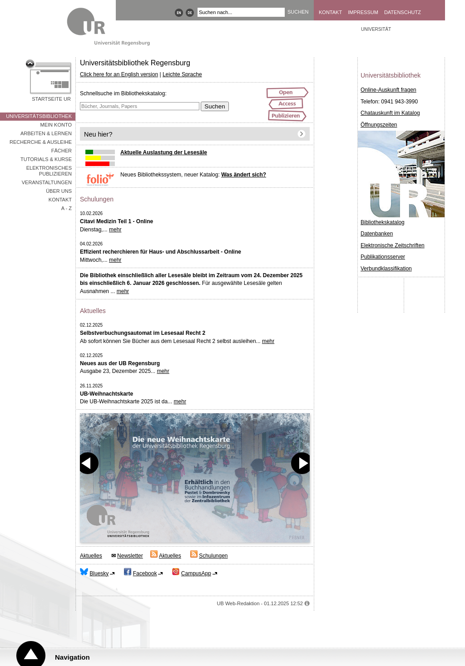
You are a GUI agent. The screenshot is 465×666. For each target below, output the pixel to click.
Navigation (72, 657)
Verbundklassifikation (386, 268)
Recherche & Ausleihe (41, 142)
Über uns (59, 191)
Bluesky (99, 573)
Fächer (61, 150)
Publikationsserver (383, 257)
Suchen (214, 106)
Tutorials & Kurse (46, 159)
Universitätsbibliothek (39, 116)
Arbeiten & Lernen (46, 133)
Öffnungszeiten (379, 125)
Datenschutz (402, 12)
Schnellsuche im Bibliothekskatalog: (123, 93)
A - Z (66, 208)
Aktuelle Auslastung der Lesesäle (163, 152)
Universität (376, 29)
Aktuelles (91, 556)
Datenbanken (377, 233)
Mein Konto (56, 124)
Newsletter (130, 556)
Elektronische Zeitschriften (393, 245)
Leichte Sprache (182, 74)
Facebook (145, 573)
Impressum (363, 12)
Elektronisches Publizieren (49, 170)
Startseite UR (51, 99)
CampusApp (196, 573)
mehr (115, 229)
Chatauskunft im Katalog (390, 113)
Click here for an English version (119, 74)
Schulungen (213, 556)
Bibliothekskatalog (383, 222)
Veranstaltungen (47, 182)
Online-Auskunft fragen (388, 90)
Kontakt (330, 12)
